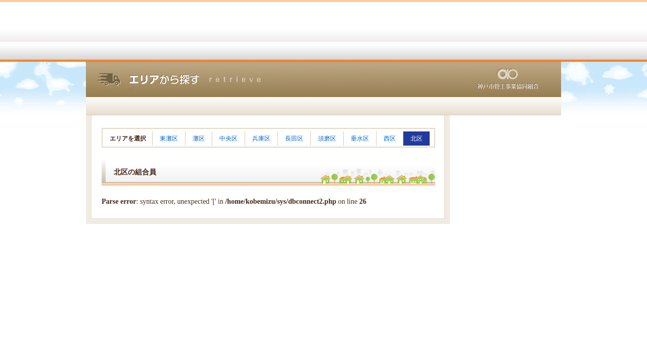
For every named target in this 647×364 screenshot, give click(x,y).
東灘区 (169, 138)
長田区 (294, 138)
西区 (390, 138)
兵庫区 (261, 138)
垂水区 (360, 138)
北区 (416, 138)
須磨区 (327, 138)
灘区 (199, 138)
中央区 (228, 138)
